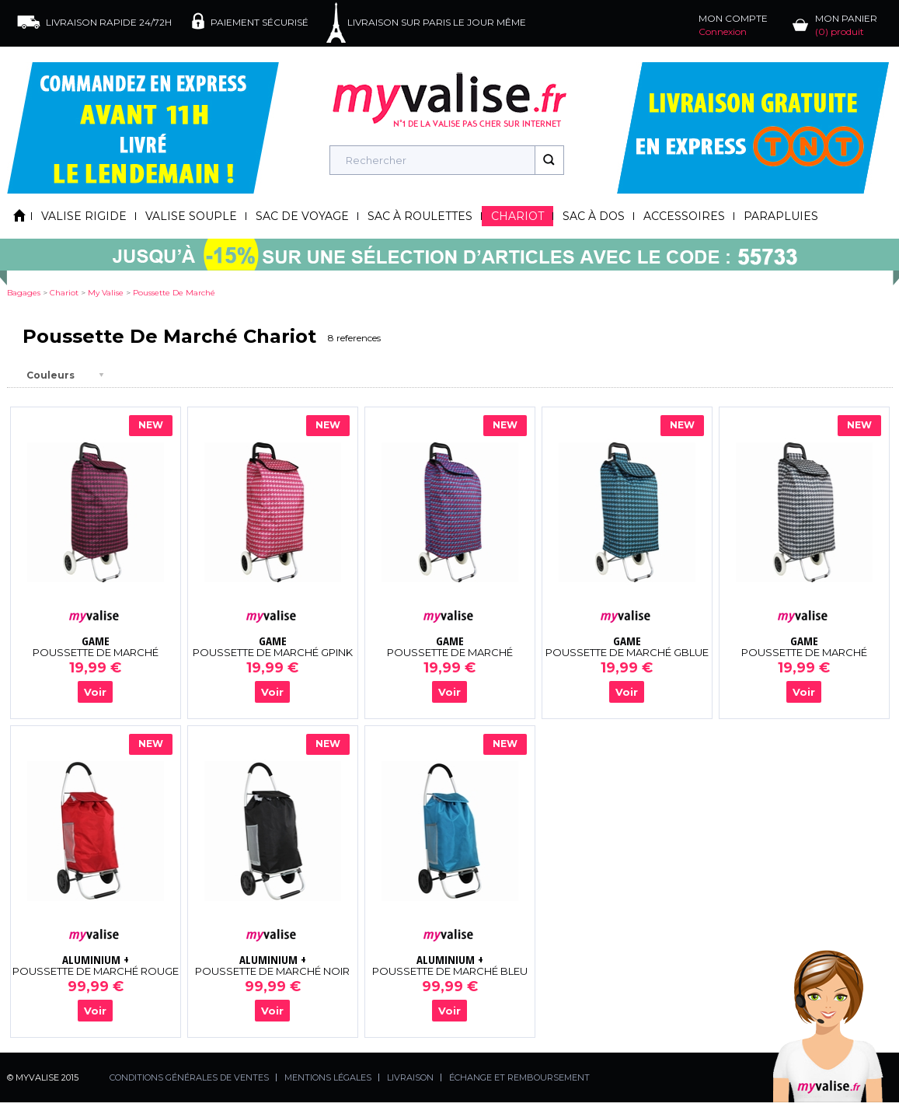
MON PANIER (846, 24)
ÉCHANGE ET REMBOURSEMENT (519, 1077)
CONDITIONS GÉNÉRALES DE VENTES (189, 1077)
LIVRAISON (410, 1077)
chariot (64, 293)
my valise (106, 293)
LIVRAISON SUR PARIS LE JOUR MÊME (436, 22)
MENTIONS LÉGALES (327, 1077)
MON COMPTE (733, 24)
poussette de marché (174, 293)
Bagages (23, 293)
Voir (95, 692)
